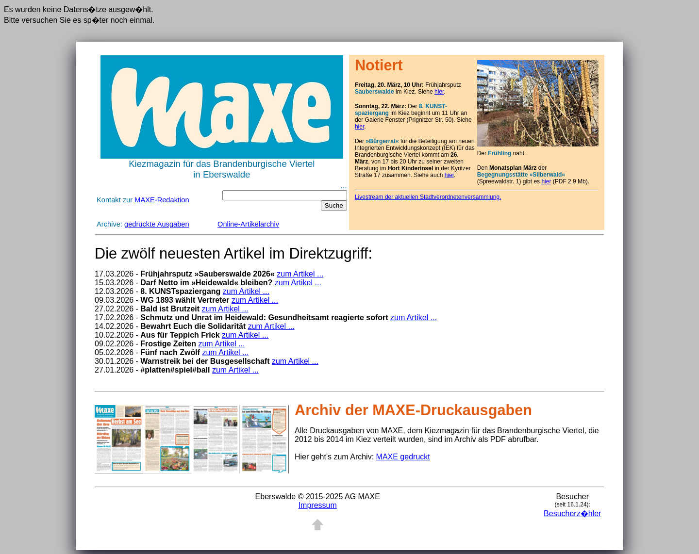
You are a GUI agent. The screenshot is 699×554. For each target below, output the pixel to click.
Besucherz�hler (572, 513)
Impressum (318, 505)
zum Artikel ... (300, 274)
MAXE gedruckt (403, 457)
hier (439, 91)
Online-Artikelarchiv (248, 224)
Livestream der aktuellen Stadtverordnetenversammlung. (428, 197)
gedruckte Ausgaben (156, 224)
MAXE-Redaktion (161, 200)
